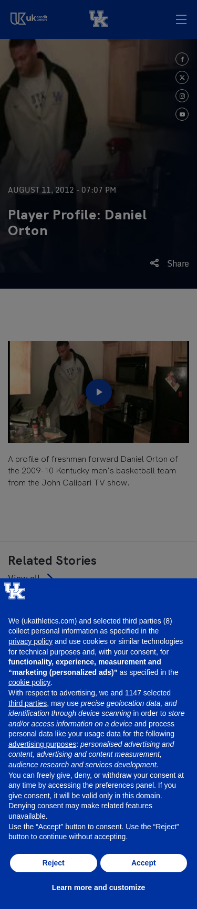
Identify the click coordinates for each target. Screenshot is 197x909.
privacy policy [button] (30, 641)
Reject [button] (54, 863)
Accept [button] (143, 863)
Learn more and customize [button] (98, 887)
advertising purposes (42, 744)
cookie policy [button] (29, 682)
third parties (27, 703)
